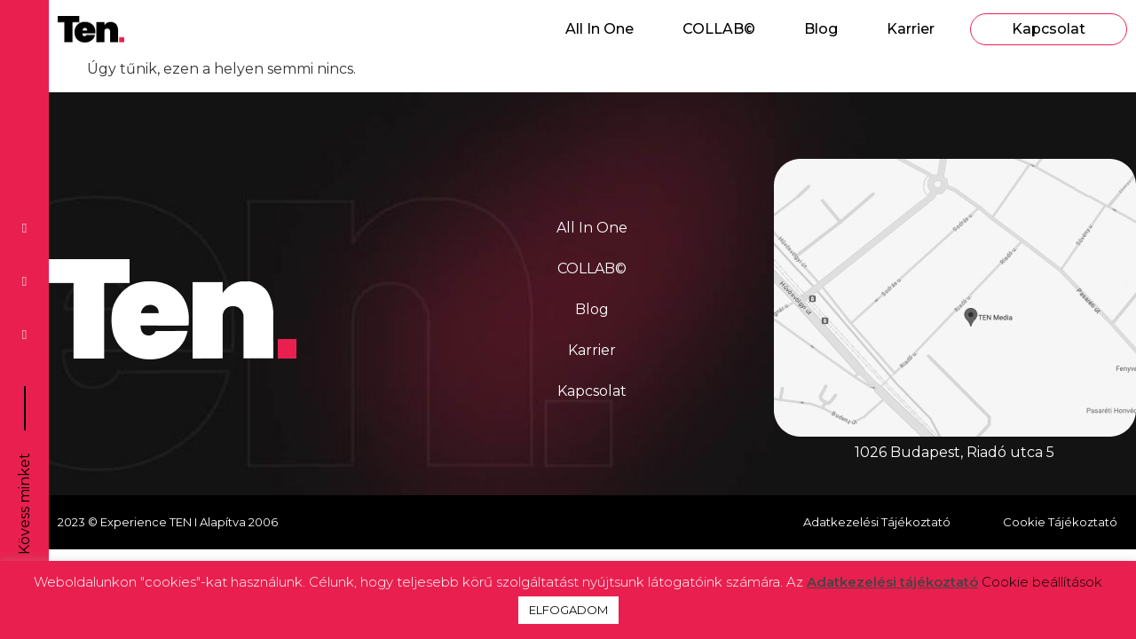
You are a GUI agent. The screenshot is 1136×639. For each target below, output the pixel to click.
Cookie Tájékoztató (1060, 522)
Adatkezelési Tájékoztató (877, 522)
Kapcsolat (1048, 28)
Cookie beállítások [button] (1042, 581)
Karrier (911, 28)
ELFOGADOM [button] (568, 610)
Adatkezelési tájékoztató (892, 581)
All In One (599, 28)
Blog (821, 28)
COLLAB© (718, 28)
